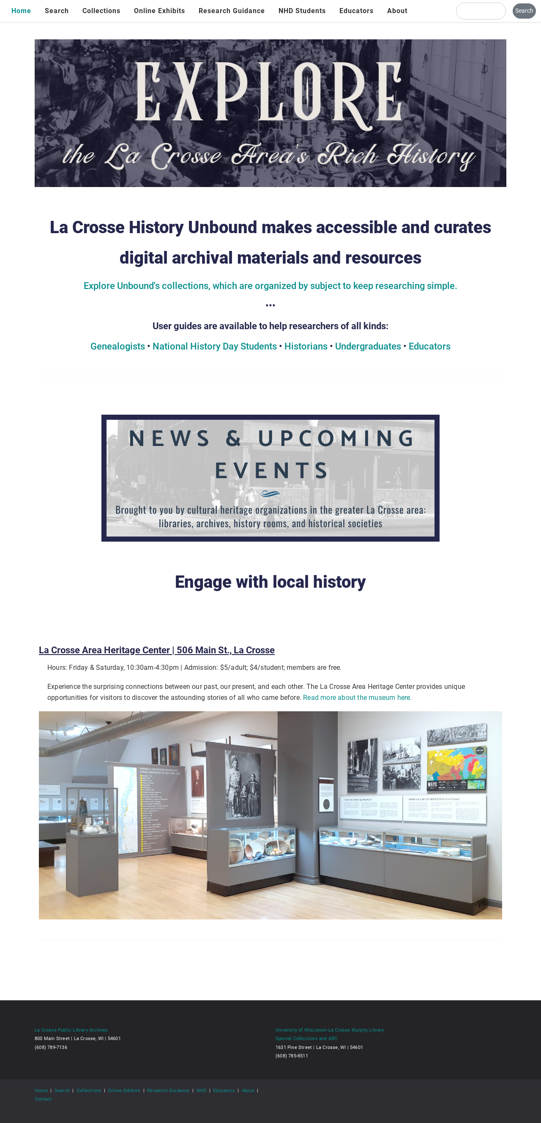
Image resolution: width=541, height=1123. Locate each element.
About (397, 11)
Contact (43, 1099)
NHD (202, 1090)
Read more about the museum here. (357, 698)
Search (57, 11)
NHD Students (302, 11)
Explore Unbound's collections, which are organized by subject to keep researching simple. (270, 286)
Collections (101, 11)
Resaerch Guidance (168, 1090)
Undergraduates (368, 346)
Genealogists (117, 346)
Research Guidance (232, 11)
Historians (306, 346)
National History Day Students (215, 346)
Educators (356, 11)
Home (21, 11)
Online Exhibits (159, 11)
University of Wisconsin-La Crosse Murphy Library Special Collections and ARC (330, 1034)
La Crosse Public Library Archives (71, 1030)
